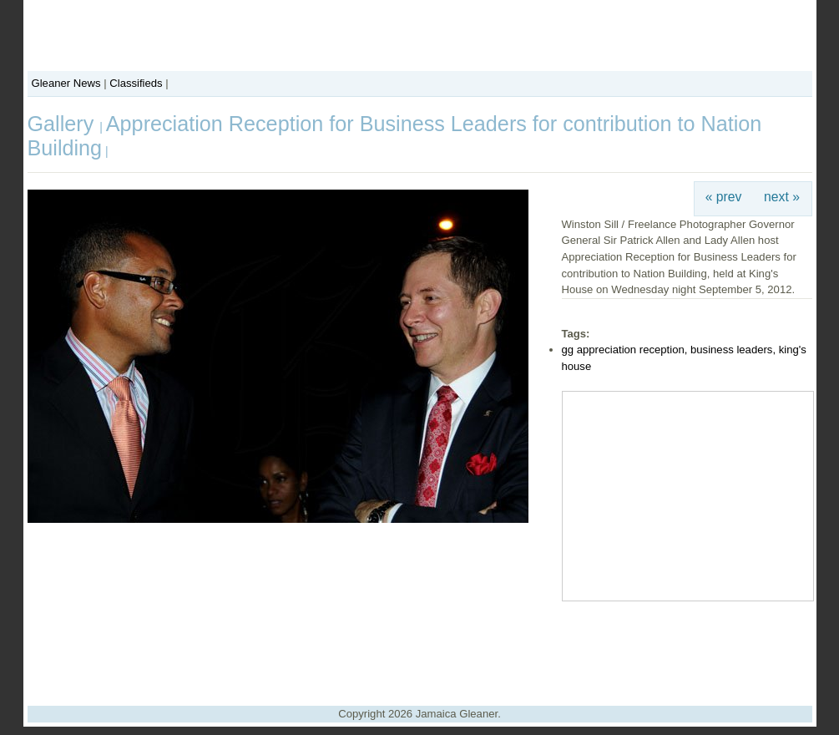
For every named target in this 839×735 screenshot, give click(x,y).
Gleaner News (66, 83)
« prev (723, 197)
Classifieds (135, 83)
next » (782, 197)
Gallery (64, 123)
